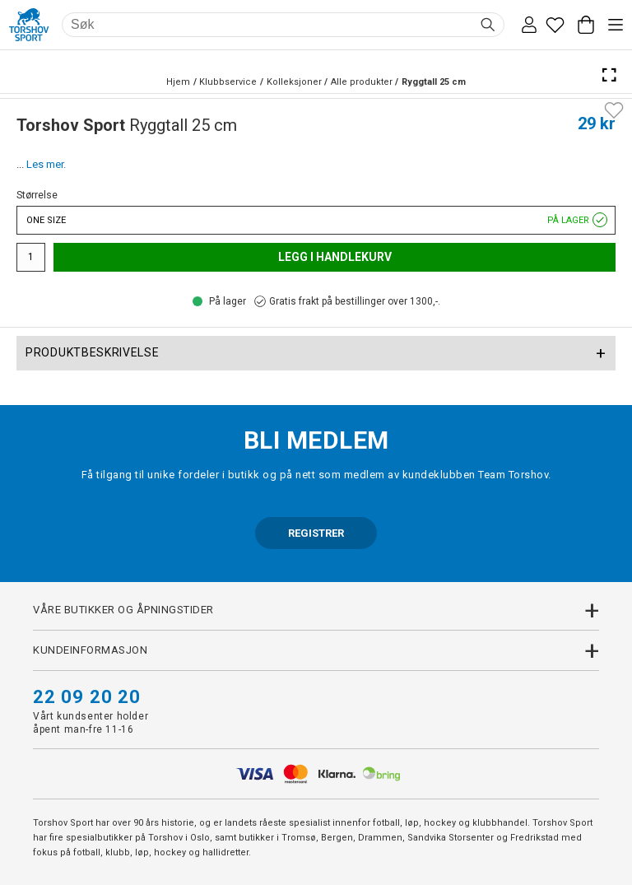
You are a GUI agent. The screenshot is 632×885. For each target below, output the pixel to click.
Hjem (178, 82)
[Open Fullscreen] (608, 74)
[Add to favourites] (614, 108)
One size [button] (316, 220)
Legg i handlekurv (335, 256)
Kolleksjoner (294, 82)
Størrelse (37, 195)
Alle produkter (362, 82)
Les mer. (46, 164)
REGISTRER (316, 533)
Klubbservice (228, 82)
